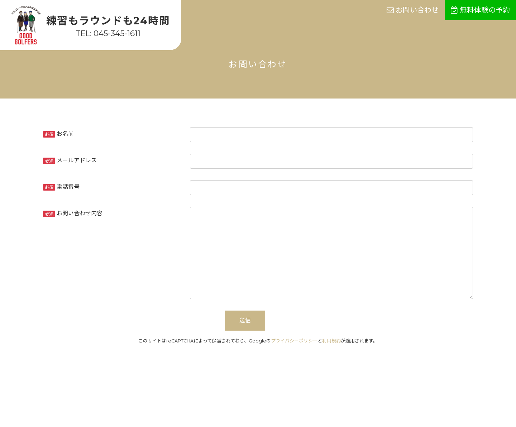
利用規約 (331, 341)
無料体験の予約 (480, 10)
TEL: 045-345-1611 (108, 33)
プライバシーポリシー (294, 341)
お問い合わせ (413, 10)
